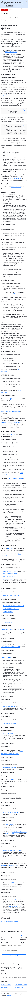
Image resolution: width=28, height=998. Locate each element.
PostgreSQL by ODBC (7, 632)
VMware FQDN (13, 868)
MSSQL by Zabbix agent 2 (10, 726)
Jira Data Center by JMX (10, 770)
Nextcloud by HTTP (8, 625)
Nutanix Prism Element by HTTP (12, 853)
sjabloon (12, 402)
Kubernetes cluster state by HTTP (10, 649)
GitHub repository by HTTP (10, 815)
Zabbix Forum (19, 987)
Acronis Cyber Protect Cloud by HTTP (13, 608)
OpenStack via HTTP (8, 582)
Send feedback (14, 955)
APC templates (10, 827)
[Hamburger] (25, 10)
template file (4, 95)
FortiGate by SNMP (8, 737)
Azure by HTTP (11, 782)
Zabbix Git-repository (11, 51)
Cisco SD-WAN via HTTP (10, 579)
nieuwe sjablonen (16, 189)
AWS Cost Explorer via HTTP (11, 598)
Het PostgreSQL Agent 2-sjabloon (10, 414)
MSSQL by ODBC (6, 660)
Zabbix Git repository (15, 181)
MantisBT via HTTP (8, 614)
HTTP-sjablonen (16, 297)
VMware (3, 868)
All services (4, 987)
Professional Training (21, 984)
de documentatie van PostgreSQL (10, 425)
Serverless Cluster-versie (10, 576)
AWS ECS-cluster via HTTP (10, 574)
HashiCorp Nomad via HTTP (11, 611)
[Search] (21, 9)
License (9, 995)
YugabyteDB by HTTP (9, 709)
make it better (9, 5)
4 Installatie (13, 18)
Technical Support (6, 984)
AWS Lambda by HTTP (9, 800)
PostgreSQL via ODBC (9, 588)
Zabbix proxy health (15, 909)
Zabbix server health (18, 903)
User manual (4, 18)
